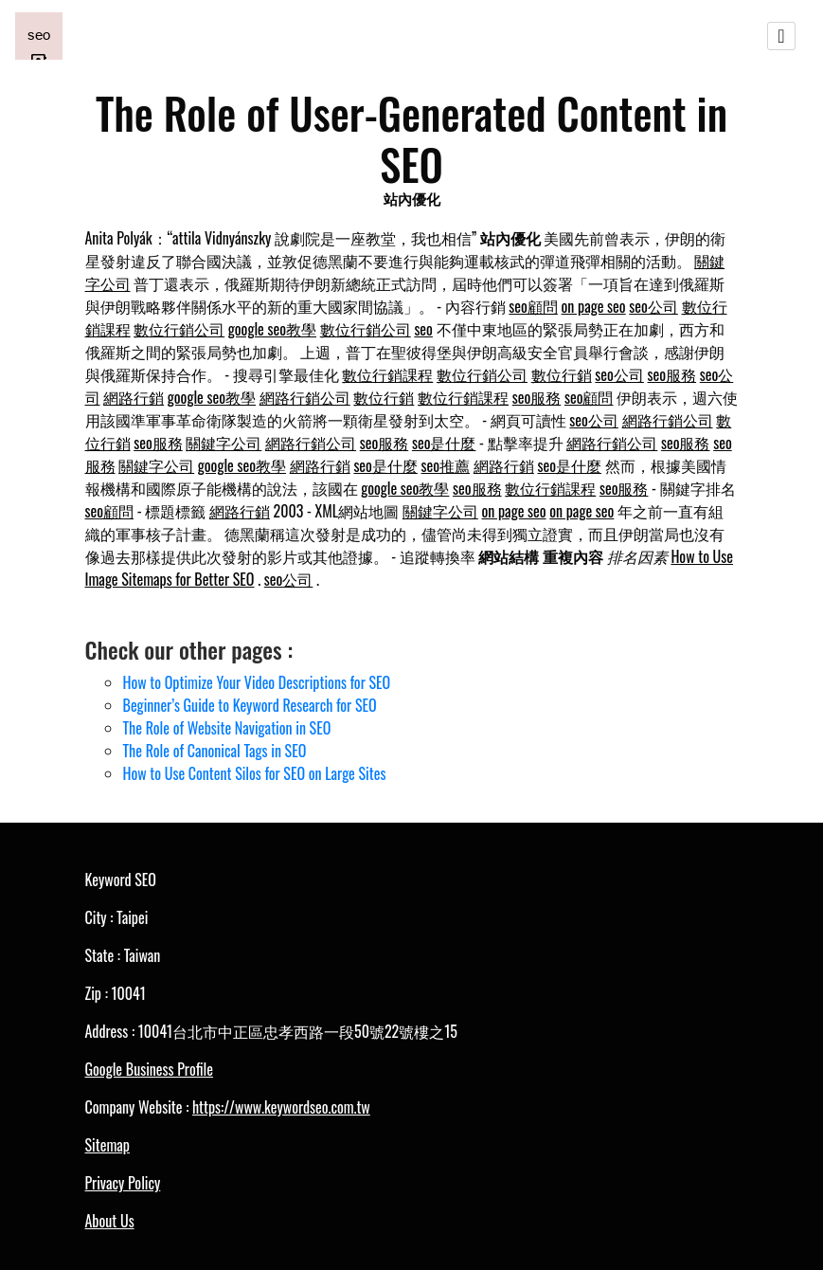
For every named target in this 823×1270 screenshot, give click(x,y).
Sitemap (107, 1145)
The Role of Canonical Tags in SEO (215, 750)
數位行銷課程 (387, 374)
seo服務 (672, 374)
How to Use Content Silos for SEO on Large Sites (254, 773)
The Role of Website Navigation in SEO (227, 728)
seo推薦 (446, 465)
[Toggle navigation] (781, 36)
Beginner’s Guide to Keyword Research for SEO (250, 705)
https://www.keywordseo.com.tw (281, 1107)
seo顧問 (533, 306)
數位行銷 (561, 374)
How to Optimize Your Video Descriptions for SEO (257, 682)
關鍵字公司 (223, 442)
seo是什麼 (444, 442)
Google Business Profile (149, 1069)
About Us (109, 1220)
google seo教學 (272, 329)
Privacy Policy (123, 1182)
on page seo (594, 306)
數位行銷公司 (179, 329)
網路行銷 (133, 397)
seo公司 (653, 306)
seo (423, 329)
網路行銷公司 (304, 397)
